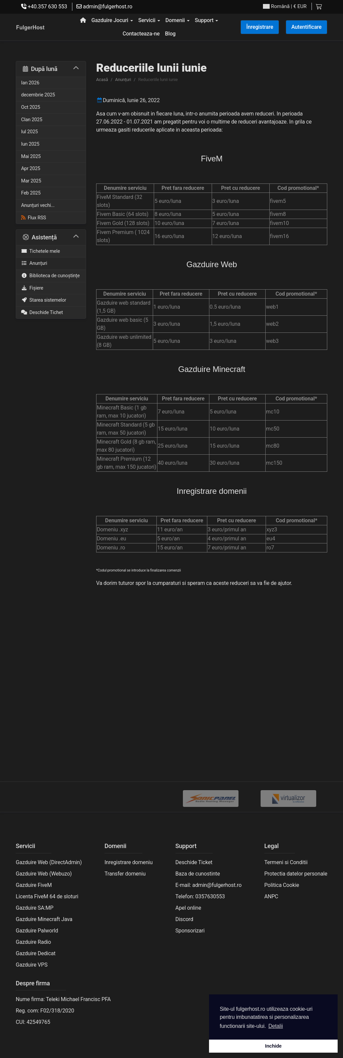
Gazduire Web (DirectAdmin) (49, 862)
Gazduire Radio (33, 942)
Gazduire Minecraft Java (44, 919)
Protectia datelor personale (295, 874)
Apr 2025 (30, 168)
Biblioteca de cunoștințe (50, 276)
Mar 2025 (31, 181)
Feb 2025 (31, 193)
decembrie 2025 (38, 95)
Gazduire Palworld (37, 930)
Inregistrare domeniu (129, 862)
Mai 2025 (31, 156)
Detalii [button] (275, 1026)
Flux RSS (33, 218)
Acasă (102, 79)
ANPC (271, 896)
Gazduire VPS (32, 965)
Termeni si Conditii (285, 862)
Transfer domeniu (125, 874)
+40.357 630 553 (44, 6)
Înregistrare (259, 27)
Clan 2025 (31, 120)
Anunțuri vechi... (38, 205)
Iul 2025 (29, 132)
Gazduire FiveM (34, 885)
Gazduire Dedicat (36, 953)
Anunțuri (34, 263)
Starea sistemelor (43, 300)
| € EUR (284, 6)
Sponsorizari (190, 930)
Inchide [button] (273, 1046)
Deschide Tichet (42, 312)
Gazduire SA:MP (35, 908)
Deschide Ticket (194, 862)
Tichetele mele (40, 251)
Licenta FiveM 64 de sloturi (47, 896)
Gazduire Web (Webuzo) (44, 874)
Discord (184, 919)
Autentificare (306, 27)
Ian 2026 (30, 83)
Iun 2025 (30, 144)
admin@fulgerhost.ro (104, 6)
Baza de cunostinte (198, 874)
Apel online (188, 908)
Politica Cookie (281, 885)
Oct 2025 (30, 107)
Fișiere (32, 288)
